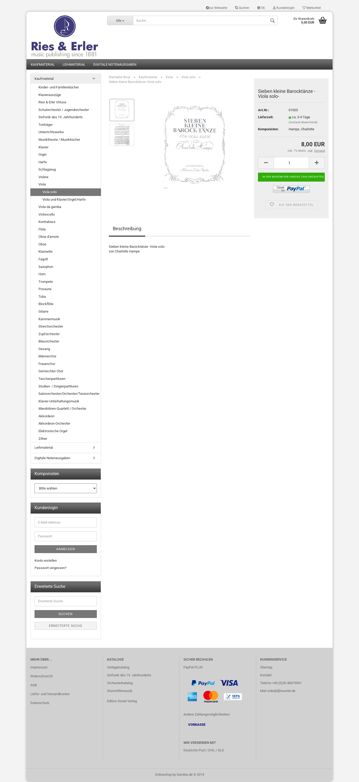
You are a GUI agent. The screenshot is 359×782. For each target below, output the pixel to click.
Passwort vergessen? (50, 568)
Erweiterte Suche (65, 626)
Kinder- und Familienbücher (58, 88)
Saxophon (45, 267)
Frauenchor (46, 364)
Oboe (42, 245)
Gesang (44, 349)
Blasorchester (48, 342)
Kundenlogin (284, 8)
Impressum (38, 668)
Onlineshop (163, 775)
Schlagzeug (47, 170)
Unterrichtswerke (51, 132)
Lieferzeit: (265, 118)
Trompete (45, 282)
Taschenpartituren (51, 379)
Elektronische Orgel (52, 432)
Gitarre (43, 312)
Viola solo (49, 192)
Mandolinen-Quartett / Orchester (62, 409)
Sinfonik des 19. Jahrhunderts (60, 118)
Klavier (43, 147)
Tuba (42, 297)
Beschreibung (127, 229)
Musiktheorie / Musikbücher (59, 140)
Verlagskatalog (118, 668)
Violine (43, 177)
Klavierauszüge (49, 95)
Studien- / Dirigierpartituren (58, 387)
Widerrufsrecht (41, 677)
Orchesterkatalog (120, 683)
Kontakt (266, 676)
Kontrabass (46, 222)
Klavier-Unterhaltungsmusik (58, 401)
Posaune (45, 289)
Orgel (42, 155)
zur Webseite (216, 8)
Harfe (42, 162)
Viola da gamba (49, 207)
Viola (42, 185)
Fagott (43, 260)
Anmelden (65, 550)
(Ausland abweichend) (303, 123)
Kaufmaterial (43, 65)
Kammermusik (49, 319)
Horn (42, 275)
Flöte (42, 230)
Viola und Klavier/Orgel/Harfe (64, 200)
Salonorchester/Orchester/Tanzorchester (68, 394)
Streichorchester (50, 327)
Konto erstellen (46, 561)
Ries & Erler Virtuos (52, 103)
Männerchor (47, 357)
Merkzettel (311, 8)
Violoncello (46, 215)
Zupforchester (49, 334)
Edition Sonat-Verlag (122, 701)
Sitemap (266, 668)
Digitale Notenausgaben (114, 65)
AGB (33, 686)
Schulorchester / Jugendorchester (63, 110)
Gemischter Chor (50, 372)
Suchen (242, 8)
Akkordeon (46, 417)
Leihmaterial (74, 65)
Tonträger (45, 125)
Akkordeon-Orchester (54, 424)
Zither (42, 439)
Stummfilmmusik (119, 691)
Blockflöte (45, 304)
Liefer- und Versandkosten (50, 694)
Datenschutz (39, 703)
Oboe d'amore (48, 237)
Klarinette (45, 252)
